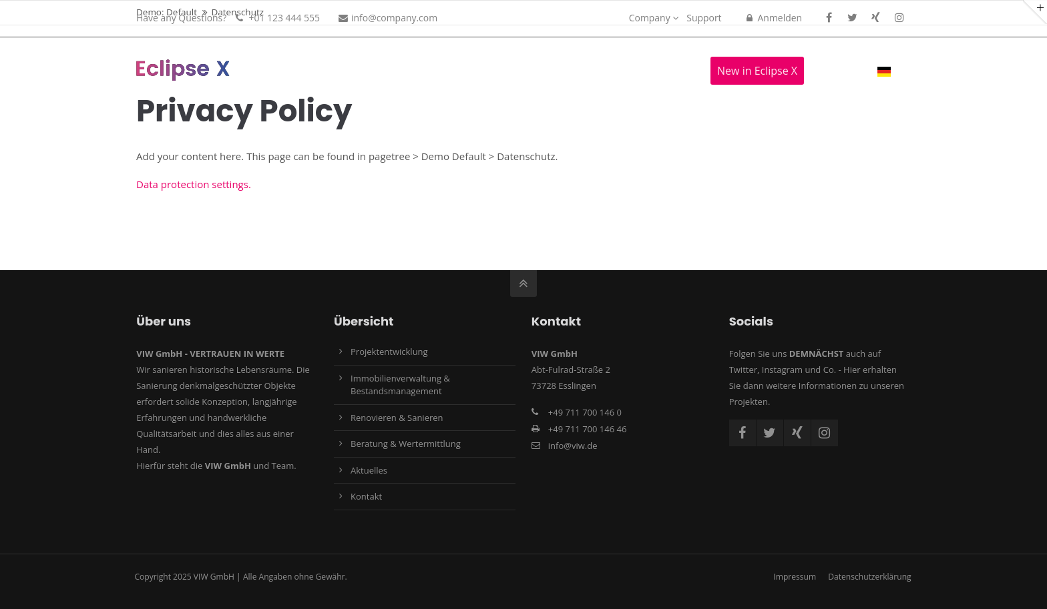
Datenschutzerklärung (869, 576)
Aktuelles (369, 470)
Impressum (794, 576)
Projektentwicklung (389, 352)
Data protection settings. (193, 184)
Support (703, 17)
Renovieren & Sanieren (397, 418)
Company (649, 17)
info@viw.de (573, 446)
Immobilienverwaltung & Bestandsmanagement (400, 385)
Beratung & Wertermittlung (406, 444)
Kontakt (366, 496)
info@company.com (388, 17)
